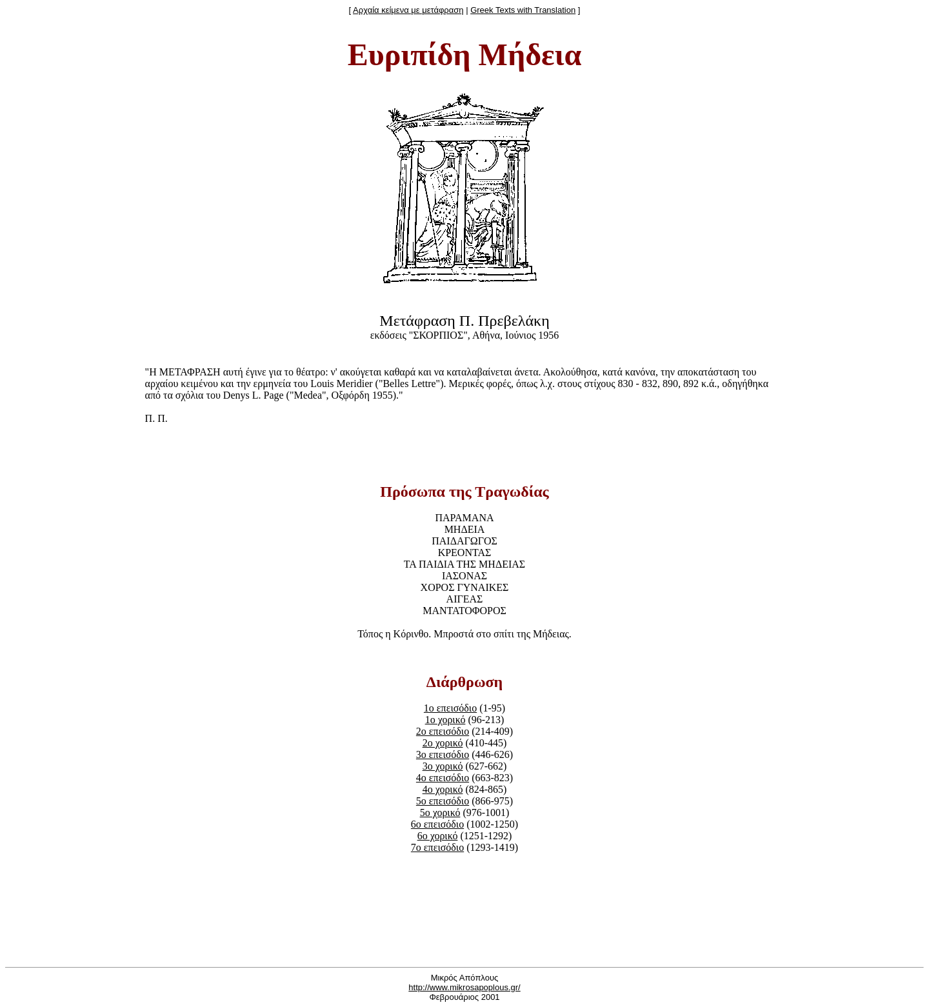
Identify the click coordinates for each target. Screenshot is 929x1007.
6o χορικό (437, 835)
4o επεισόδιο (442, 777)
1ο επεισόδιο (450, 708)
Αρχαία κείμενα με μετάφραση (408, 10)
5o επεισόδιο (442, 800)
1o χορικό (445, 719)
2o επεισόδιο (442, 731)
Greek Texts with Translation (522, 10)
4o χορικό (443, 789)
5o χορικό (440, 812)
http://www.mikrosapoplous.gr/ (464, 987)
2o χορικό (443, 742)
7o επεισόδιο (437, 847)
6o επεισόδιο (437, 824)
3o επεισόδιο (442, 754)
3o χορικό (443, 766)
